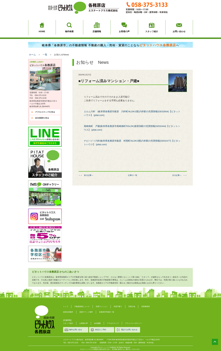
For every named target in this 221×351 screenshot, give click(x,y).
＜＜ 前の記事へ (85, 175)
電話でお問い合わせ (129, 330)
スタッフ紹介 (151, 31)
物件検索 (69, 31)
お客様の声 (124, 31)
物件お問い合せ (75, 330)
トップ (65, 306)
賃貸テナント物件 (86, 312)
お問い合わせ (179, 31)
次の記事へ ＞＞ (179, 175)
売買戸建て (118, 306)
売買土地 (131, 306)
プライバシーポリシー (133, 323)
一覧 (45, 54)
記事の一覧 (132, 175)
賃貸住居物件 (68, 312)
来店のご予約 (100, 330)
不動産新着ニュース (81, 306)
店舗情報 (97, 31)
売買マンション (101, 306)
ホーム (32, 54)
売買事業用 (145, 306)
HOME (42, 31)
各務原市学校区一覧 (106, 312)
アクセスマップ (113, 323)
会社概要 (97, 323)
